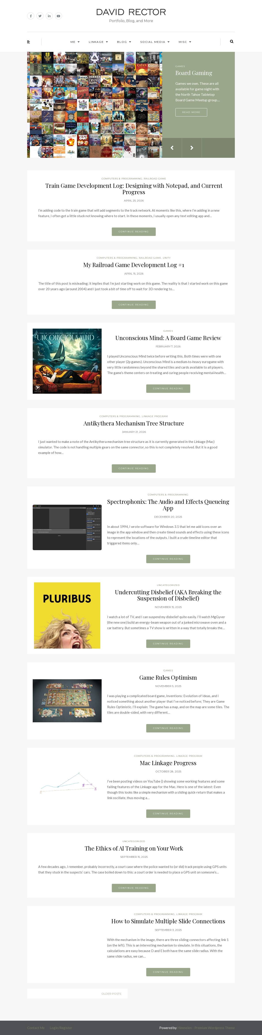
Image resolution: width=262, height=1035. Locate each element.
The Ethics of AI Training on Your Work (134, 848)
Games (180, 66)
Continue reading (134, 231)
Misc (183, 41)
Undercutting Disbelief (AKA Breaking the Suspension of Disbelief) (168, 595)
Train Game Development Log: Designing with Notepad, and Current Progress (133, 189)
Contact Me (36, 1028)
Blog (122, 41)
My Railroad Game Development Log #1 (133, 265)
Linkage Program (155, 416)
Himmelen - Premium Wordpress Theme (206, 1028)
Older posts (111, 993)
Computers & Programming (122, 178)
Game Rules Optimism (168, 677)
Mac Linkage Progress (168, 763)
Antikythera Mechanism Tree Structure (134, 423)
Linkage (96, 41)
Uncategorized (168, 585)
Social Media (152, 41)
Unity (167, 257)
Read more (191, 112)
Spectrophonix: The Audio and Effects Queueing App (168, 505)
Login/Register (61, 1028)
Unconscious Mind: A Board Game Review (168, 338)
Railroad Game (155, 178)
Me (73, 41)
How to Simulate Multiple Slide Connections (168, 921)
